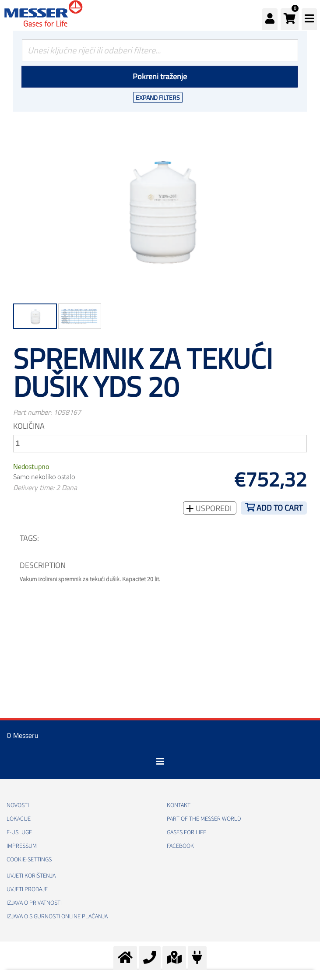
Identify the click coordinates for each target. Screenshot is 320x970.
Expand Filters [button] (158, 97)
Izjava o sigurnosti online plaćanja (57, 916)
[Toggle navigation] (160, 761)
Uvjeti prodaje (27, 889)
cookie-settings (29, 859)
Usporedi (213, 508)
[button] (290, 19)
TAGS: (29, 538)
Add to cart (279, 508)
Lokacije (19, 819)
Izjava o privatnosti (34, 903)
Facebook (180, 846)
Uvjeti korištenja (31, 875)
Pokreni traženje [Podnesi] (160, 76)
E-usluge (19, 832)
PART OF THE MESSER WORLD (204, 819)
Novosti (18, 805)
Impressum (22, 846)
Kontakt (178, 805)
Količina (29, 426)
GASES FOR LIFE (186, 832)
